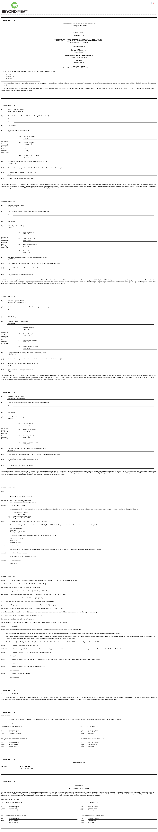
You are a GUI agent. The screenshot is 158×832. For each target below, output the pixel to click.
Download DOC (151, 3)
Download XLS (155, 3)
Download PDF (153, 3)
